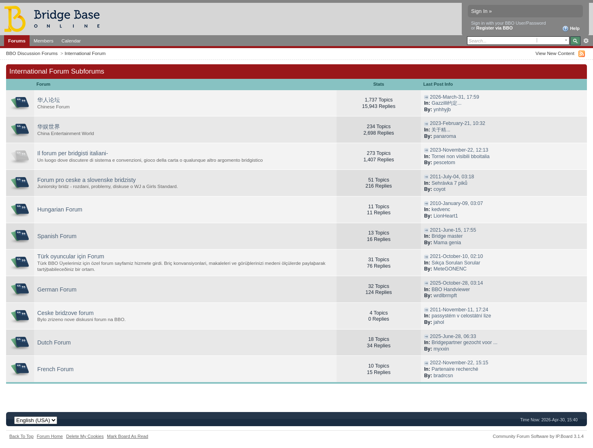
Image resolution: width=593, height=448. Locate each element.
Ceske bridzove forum (65, 313)
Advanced (586, 41)
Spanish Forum (57, 236)
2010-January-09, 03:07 (456, 203)
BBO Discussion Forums (32, 53)
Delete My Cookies (85, 436)
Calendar (71, 40)
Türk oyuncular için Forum (70, 256)
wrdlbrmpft (445, 295)
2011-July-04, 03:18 (452, 177)
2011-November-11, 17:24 (459, 310)
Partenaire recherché (454, 369)
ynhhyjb (442, 109)
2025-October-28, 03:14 (456, 283)
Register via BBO (494, 27)
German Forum (57, 289)
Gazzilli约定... (446, 103)
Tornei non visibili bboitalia (460, 156)
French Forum (55, 369)
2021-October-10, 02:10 (456, 256)
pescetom (444, 162)
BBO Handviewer (450, 289)
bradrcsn (443, 375)
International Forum (84, 53)
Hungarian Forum (59, 209)
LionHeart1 (445, 216)
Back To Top (21, 436)
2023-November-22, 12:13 (459, 150)
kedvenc (440, 209)
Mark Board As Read (127, 436)
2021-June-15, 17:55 (453, 230)
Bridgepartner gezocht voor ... (464, 342)
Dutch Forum (54, 342)
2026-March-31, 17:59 (454, 97)
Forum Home (50, 436)
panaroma (444, 136)
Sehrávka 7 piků (449, 183)
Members (43, 40)
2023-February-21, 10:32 (457, 123)
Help (571, 28)
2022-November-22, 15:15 (459, 363)
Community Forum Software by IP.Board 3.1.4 (538, 436)
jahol (438, 322)
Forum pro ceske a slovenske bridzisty (86, 180)
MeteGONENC (450, 269)
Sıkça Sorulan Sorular (455, 263)
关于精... (440, 130)
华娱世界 (48, 126)
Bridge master (447, 236)
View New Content (554, 53)
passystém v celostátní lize (461, 316)
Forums (17, 40)
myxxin (441, 349)
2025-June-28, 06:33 (453, 336)
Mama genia (447, 242)
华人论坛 (48, 100)
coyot (439, 189)
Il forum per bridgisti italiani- (72, 153)
